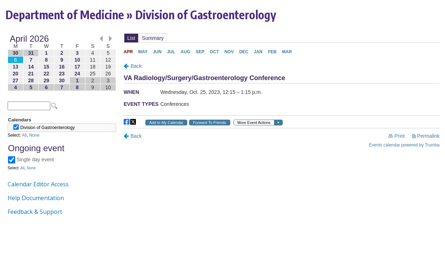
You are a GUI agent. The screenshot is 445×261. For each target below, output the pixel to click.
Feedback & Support (35, 212)
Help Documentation (36, 198)
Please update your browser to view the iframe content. (62, 63)
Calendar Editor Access (38, 184)
